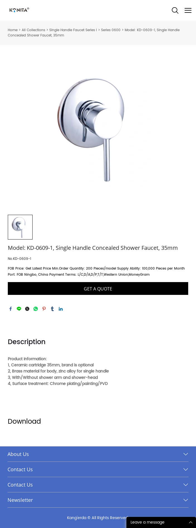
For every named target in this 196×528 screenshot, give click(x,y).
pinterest (44, 309)
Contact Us (20, 469)
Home (13, 30)
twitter (27, 309)
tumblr (52, 309)
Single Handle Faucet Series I (73, 30)
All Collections (33, 30)
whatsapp (35, 309)
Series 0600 (111, 30)
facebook (10, 309)
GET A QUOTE (98, 289)
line (19, 309)
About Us (18, 454)
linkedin (60, 309)
